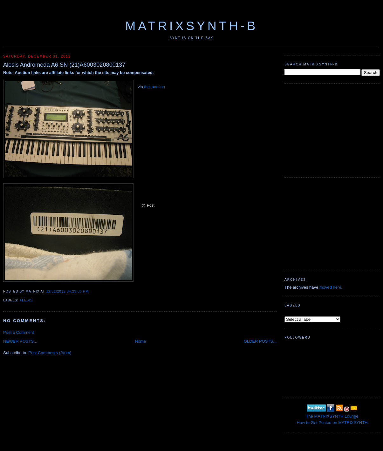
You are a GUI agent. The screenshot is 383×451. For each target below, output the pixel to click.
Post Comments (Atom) (50, 352)
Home (140, 341)
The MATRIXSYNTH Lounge (332, 416)
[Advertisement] (332, 129)
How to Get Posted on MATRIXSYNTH (332, 422)
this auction (154, 86)
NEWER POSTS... (20, 341)
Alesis (26, 300)
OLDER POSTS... (260, 341)
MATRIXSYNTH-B (191, 26)
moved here (330, 287)
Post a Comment (18, 332)
